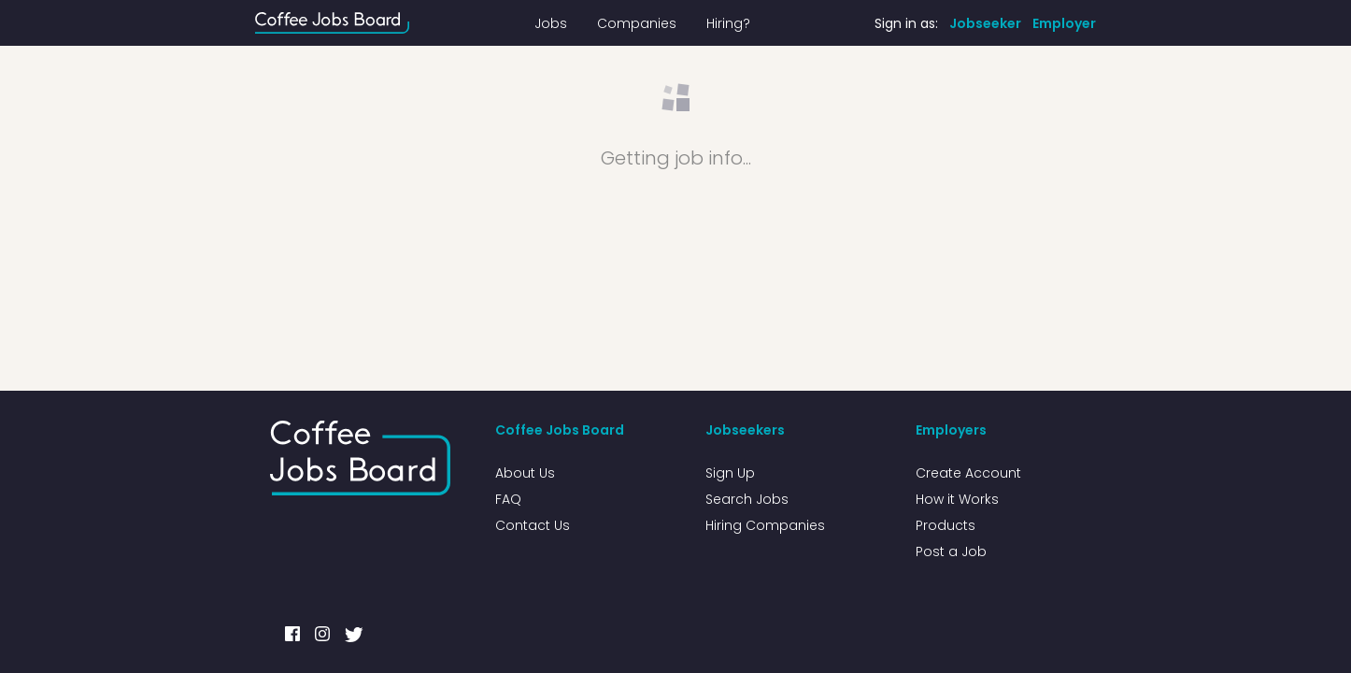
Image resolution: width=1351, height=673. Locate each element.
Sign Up (730, 473)
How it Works (957, 499)
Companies (636, 23)
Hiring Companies (765, 525)
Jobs (550, 23)
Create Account (968, 473)
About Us (525, 473)
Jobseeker (985, 23)
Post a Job (951, 551)
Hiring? (728, 23)
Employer (1064, 23)
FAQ (508, 499)
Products (945, 525)
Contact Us (532, 525)
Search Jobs (747, 499)
